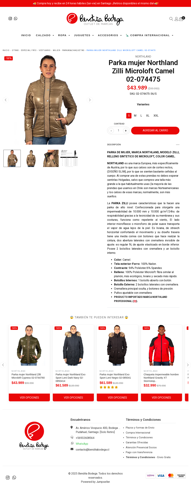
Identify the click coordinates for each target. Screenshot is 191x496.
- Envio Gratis (148, 457)
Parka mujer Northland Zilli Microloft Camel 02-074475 (121, 50)
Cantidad (119, 124)
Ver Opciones (29, 397)
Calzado (43, 35)
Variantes (143, 104)
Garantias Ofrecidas (137, 442)
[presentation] (6, 100)
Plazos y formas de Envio (140, 427)
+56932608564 (85, 438)
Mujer (56, 50)
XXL (156, 115)
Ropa (62, 35)
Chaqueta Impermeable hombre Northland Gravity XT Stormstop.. (161, 377)
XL (147, 115)
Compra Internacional (138, 432)
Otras (15, 50)
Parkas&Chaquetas (73, 50)
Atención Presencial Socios (141, 447)
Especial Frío (29, 50)
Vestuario (45, 50)
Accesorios (108, 35)
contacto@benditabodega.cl (92, 449)
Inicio (26, 35)
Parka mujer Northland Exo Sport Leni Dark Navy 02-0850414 (70, 377)
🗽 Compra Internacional (148, 35)
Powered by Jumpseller (95, 481)
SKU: (132, 93)
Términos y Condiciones (139, 437)
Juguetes (82, 35)
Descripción (143, 144)
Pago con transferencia (139, 452)
